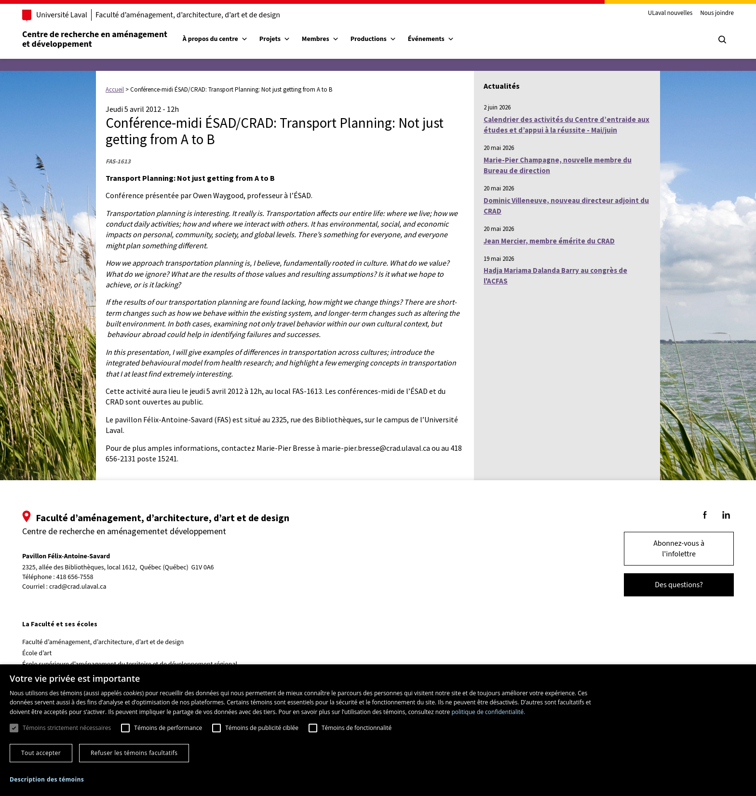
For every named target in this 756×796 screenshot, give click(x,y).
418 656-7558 (84, 577)
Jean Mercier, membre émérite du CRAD (549, 240)
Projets (284, 39)
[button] (47, 779)
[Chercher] (712, 39)
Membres (330, 39)
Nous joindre (707, 13)
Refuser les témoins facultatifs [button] (134, 753)
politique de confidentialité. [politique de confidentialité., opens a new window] (488, 712)
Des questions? (669, 585)
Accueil (115, 89)
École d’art (46, 653)
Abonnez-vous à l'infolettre (669, 548)
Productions (383, 39)
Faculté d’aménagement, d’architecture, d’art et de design (197, 15)
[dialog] (378, 730)
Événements (441, 39)
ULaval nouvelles (660, 13)
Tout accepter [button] (41, 753)
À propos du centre (224, 39)
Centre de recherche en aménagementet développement (104, 39)
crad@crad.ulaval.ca (87, 587)
